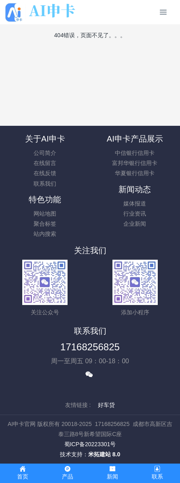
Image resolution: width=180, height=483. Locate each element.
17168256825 (90, 346)
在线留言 (45, 163)
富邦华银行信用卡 (134, 163)
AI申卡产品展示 (135, 138)
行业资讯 (134, 213)
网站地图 (45, 213)
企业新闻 (134, 223)
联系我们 (45, 183)
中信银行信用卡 (135, 153)
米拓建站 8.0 (104, 454)
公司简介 (45, 153)
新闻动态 (135, 189)
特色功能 (45, 199)
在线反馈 (45, 173)
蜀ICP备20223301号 (90, 444)
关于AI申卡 (45, 138)
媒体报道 (134, 203)
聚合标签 (45, 223)
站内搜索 (45, 234)
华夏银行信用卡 (135, 173)
